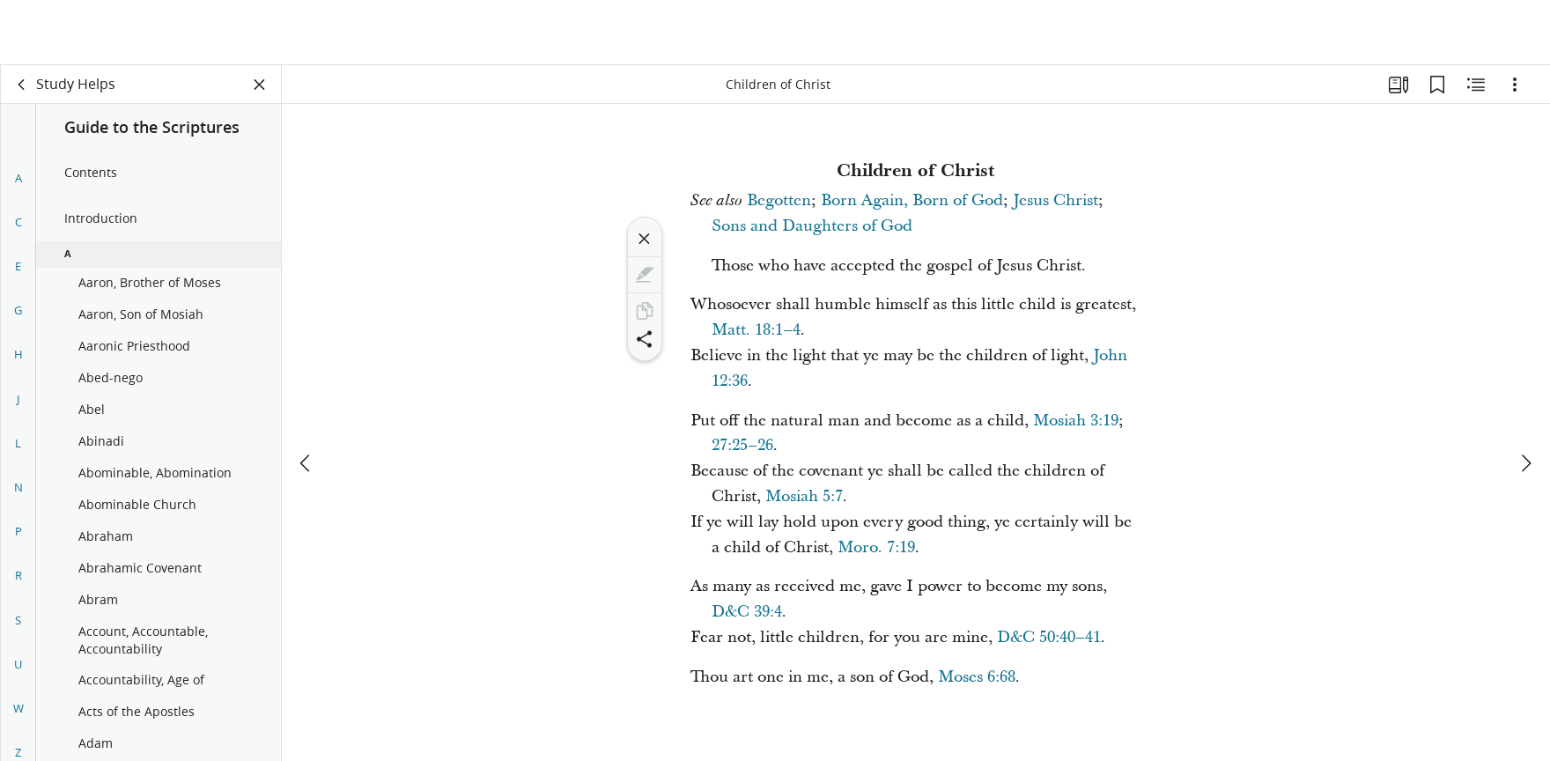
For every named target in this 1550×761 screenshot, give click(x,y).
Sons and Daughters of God (812, 226)
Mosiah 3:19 (1075, 421)
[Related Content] (1476, 84)
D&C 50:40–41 (1049, 637)
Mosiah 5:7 (804, 496)
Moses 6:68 (976, 677)
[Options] (1514, 84)
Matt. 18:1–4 (756, 330)
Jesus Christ (1055, 200)
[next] (1525, 398)
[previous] (306, 398)
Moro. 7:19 (876, 547)
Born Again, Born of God (912, 200)
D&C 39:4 (747, 612)
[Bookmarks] (1437, 84)
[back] (22, 84)
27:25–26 (742, 445)
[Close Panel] (260, 84)
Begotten (779, 200)
